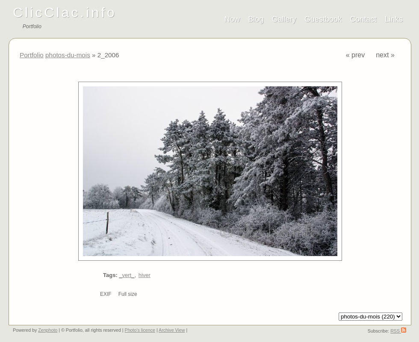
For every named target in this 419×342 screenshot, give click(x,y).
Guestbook (323, 19)
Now (232, 19)
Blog (255, 19)
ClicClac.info (65, 12)
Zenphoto (47, 330)
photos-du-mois (67, 55)
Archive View (172, 330)
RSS (398, 330)
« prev (355, 55)
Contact (363, 19)
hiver (144, 275)
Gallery (284, 19)
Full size (127, 294)
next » (385, 55)
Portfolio (32, 55)
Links (394, 19)
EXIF (106, 294)
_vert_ (126, 275)
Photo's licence (140, 330)
